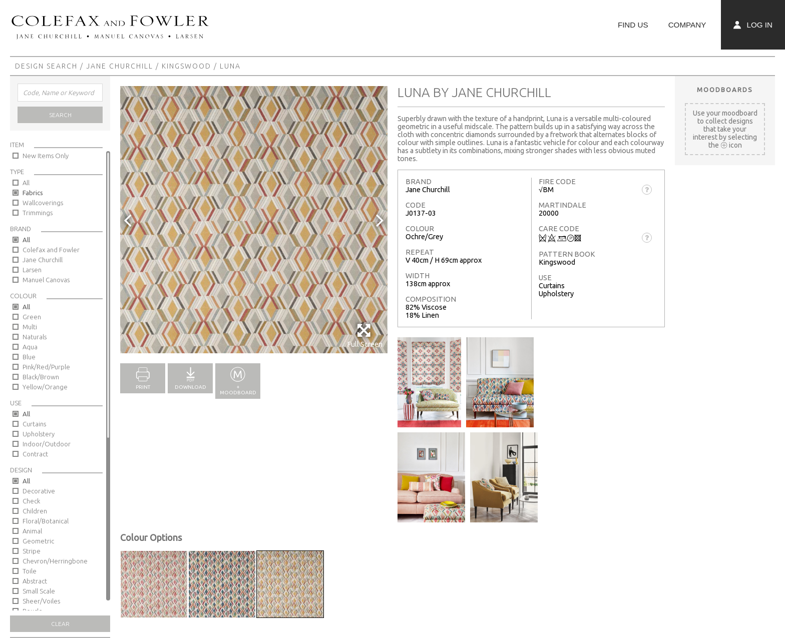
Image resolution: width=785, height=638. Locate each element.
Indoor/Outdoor (47, 443)
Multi (30, 326)
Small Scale (39, 590)
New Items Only (46, 155)
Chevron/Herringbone (55, 560)
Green (32, 316)
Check (31, 500)
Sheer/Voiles (41, 600)
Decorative (39, 490)
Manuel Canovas (46, 279)
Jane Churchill (119, 66)
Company (687, 25)
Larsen (32, 269)
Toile (30, 570)
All (26, 182)
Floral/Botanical (46, 520)
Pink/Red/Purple (46, 366)
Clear (60, 623)
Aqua (30, 346)
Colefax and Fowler (51, 249)
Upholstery (39, 433)
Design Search (46, 66)
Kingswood (186, 66)
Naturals (35, 336)
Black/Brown (41, 376)
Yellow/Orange (45, 386)
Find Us (633, 25)
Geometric (38, 540)
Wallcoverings (43, 202)
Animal (32, 530)
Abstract (35, 580)
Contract (35, 453)
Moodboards (725, 89)
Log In (752, 25)
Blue (29, 356)
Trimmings (38, 212)
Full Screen (364, 335)
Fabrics (33, 192)
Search (60, 115)
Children (35, 510)
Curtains (34, 423)
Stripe (32, 550)
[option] (253, 219)
